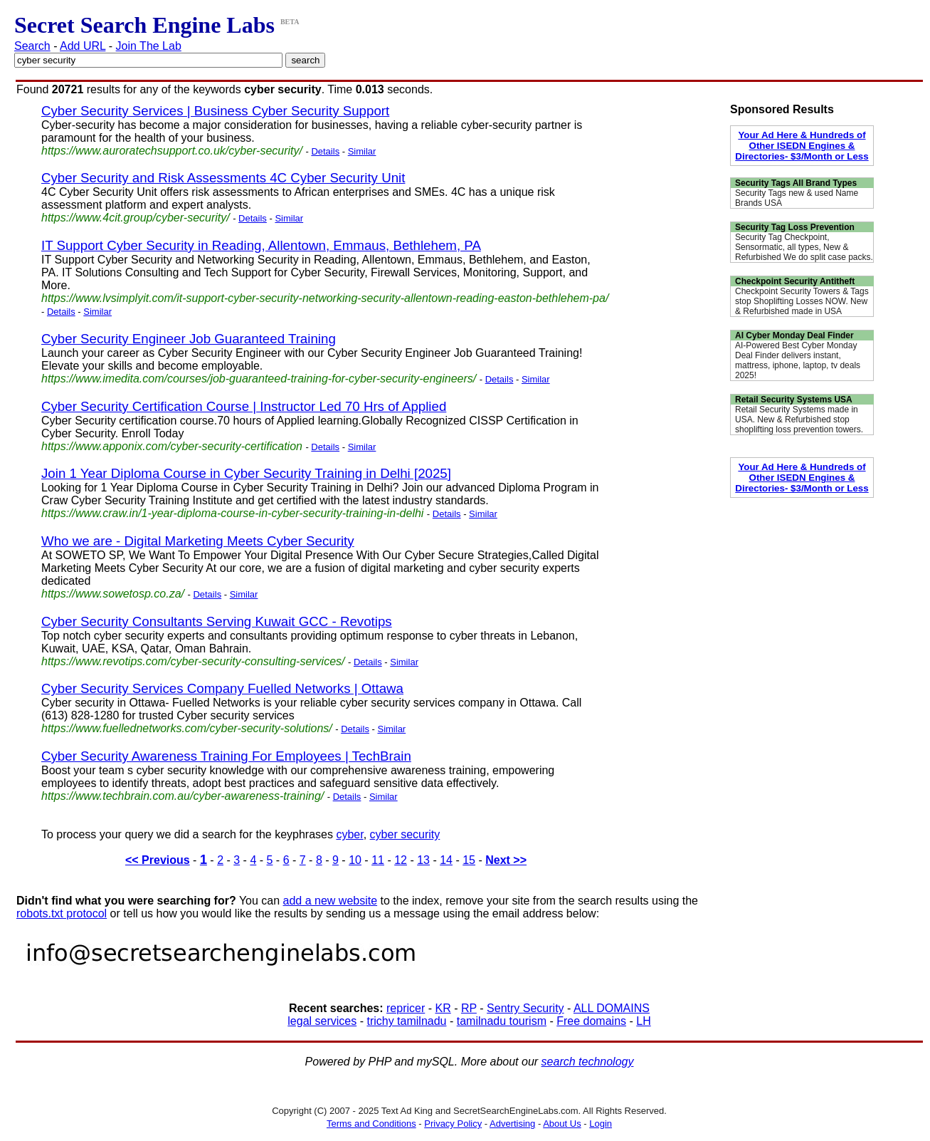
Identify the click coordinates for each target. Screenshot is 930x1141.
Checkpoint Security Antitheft (795, 281)
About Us (562, 1123)
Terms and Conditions (371, 1123)
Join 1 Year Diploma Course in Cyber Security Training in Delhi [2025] (246, 473)
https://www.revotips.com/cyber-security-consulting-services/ (193, 661)
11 (377, 860)
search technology (587, 1062)
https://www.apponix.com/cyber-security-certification (171, 446)
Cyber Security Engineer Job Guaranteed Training (188, 338)
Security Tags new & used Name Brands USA (796, 198)
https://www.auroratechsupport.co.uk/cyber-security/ (171, 151)
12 (400, 860)
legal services (321, 1021)
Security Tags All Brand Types (796, 183)
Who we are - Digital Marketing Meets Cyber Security (197, 540)
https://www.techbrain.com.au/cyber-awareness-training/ (182, 796)
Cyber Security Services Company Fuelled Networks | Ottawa (222, 688)
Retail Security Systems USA (793, 400)
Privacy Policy (453, 1123)
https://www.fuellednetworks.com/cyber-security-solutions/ (186, 728)
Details (325, 151)
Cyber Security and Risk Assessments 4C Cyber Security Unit (223, 177)
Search (32, 46)
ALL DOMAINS (612, 1008)
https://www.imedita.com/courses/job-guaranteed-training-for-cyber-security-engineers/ (258, 378)
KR (442, 1008)
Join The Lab (148, 46)
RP (469, 1008)
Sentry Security (525, 1008)
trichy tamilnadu (406, 1021)
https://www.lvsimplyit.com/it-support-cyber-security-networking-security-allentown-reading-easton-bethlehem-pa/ (324, 298)
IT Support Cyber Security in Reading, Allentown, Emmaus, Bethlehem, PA (261, 245)
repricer (405, 1008)
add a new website (330, 901)
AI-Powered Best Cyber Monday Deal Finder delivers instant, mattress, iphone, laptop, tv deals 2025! (797, 360)
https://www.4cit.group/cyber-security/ (135, 218)
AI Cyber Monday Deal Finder (794, 335)
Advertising (512, 1123)
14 (446, 860)
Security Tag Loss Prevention (795, 227)
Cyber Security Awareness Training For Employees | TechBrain (226, 756)
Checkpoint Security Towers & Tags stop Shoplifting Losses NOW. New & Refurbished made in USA (802, 301)
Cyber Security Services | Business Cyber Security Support (215, 110)
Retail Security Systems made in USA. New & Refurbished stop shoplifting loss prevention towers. (799, 419)
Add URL (82, 46)
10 (355, 860)
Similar (362, 151)
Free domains (591, 1021)
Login (600, 1123)
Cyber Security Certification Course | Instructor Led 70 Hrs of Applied (243, 406)
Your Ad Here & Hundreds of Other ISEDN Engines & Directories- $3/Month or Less (801, 146)
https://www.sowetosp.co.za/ (112, 594)
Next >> (506, 860)
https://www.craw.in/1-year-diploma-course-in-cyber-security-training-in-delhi (232, 513)
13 (423, 860)
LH (643, 1021)
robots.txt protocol (61, 913)
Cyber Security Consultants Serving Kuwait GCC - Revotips (216, 621)
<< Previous (157, 860)
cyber (349, 834)
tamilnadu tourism (501, 1021)
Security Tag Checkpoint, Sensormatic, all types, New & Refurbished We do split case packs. (804, 247)
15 (469, 860)
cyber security (405, 834)
